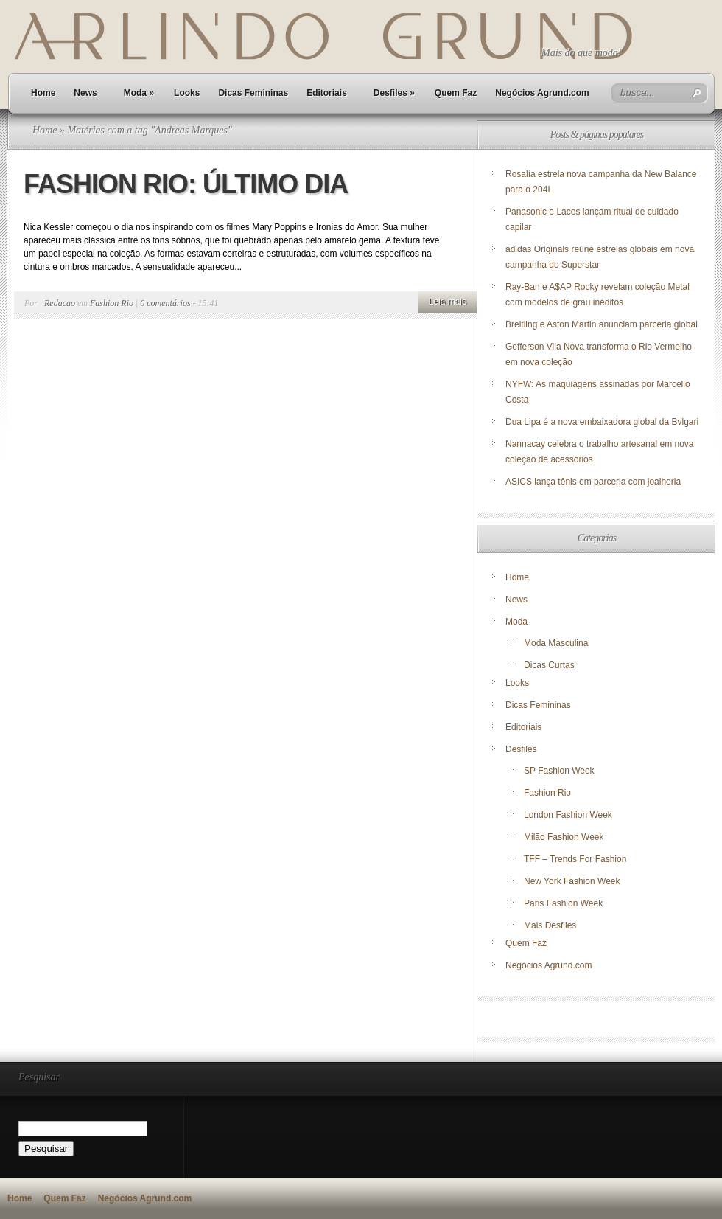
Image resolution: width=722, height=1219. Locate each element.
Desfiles (394, 93)
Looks (187, 93)
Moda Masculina (556, 643)
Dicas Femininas (253, 93)
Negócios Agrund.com (542, 93)
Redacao (59, 303)
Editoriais (326, 93)
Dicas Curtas (549, 665)
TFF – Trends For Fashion (575, 859)
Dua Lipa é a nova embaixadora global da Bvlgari (601, 422)
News (85, 93)
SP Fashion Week (559, 770)
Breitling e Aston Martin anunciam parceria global (601, 324)
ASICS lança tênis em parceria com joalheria (593, 481)
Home (43, 93)
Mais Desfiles (550, 925)
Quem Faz (456, 93)
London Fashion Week (568, 815)
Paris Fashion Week (563, 903)
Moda (139, 93)
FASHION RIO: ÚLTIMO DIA (186, 184)
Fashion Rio (111, 303)
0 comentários (165, 303)
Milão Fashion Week (564, 837)
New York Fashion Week (572, 881)
